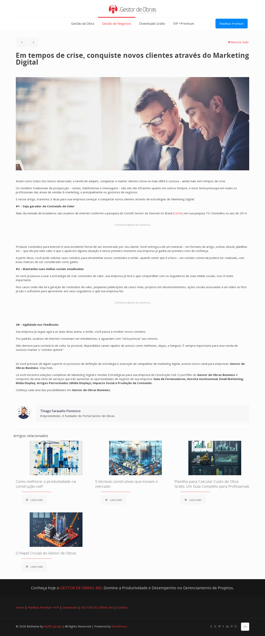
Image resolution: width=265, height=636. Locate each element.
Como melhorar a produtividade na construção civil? (46, 484)
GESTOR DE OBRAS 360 (81, 587)
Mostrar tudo (238, 42)
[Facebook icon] (211, 626)
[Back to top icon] (245, 627)
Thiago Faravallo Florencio (60, 411)
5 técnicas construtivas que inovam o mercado (126, 484)
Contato (122, 607)
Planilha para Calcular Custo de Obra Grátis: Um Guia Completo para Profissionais (212, 484)
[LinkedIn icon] (227, 626)
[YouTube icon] (223, 626)
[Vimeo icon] (219, 626)
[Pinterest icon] (231, 626)
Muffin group (52, 626)
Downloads (69, 607)
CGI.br (178, 213)
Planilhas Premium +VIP (43, 607)
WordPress (119, 626)
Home (20, 607)
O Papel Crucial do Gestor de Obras (46, 553)
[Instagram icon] (235, 626)
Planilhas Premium (231, 24)
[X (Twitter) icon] (215, 626)
